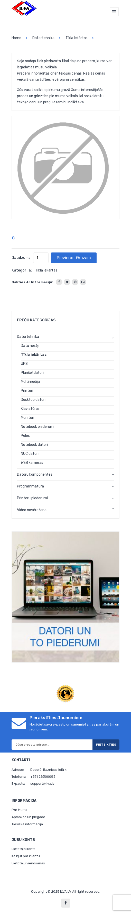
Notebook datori (34, 444)
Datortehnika (43, 38)
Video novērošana (31, 510)
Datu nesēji (30, 345)
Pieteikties (106, 744)
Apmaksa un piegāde (28, 817)
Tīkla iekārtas (77, 38)
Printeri (27, 390)
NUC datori (30, 453)
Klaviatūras (30, 408)
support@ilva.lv (42, 783)
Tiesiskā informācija (27, 824)
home (16, 38)
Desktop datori (33, 399)
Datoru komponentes (34, 474)
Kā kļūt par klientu (26, 856)
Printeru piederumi (32, 498)
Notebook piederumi (37, 426)
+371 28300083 (42, 777)
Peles (25, 435)
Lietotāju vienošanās (28, 863)
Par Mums (19, 810)
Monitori (27, 417)
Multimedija (30, 381)
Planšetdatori (32, 372)
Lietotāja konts (23, 849)
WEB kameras (32, 462)
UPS (24, 363)
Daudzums (21, 258)
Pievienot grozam (74, 257)
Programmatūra (30, 486)
